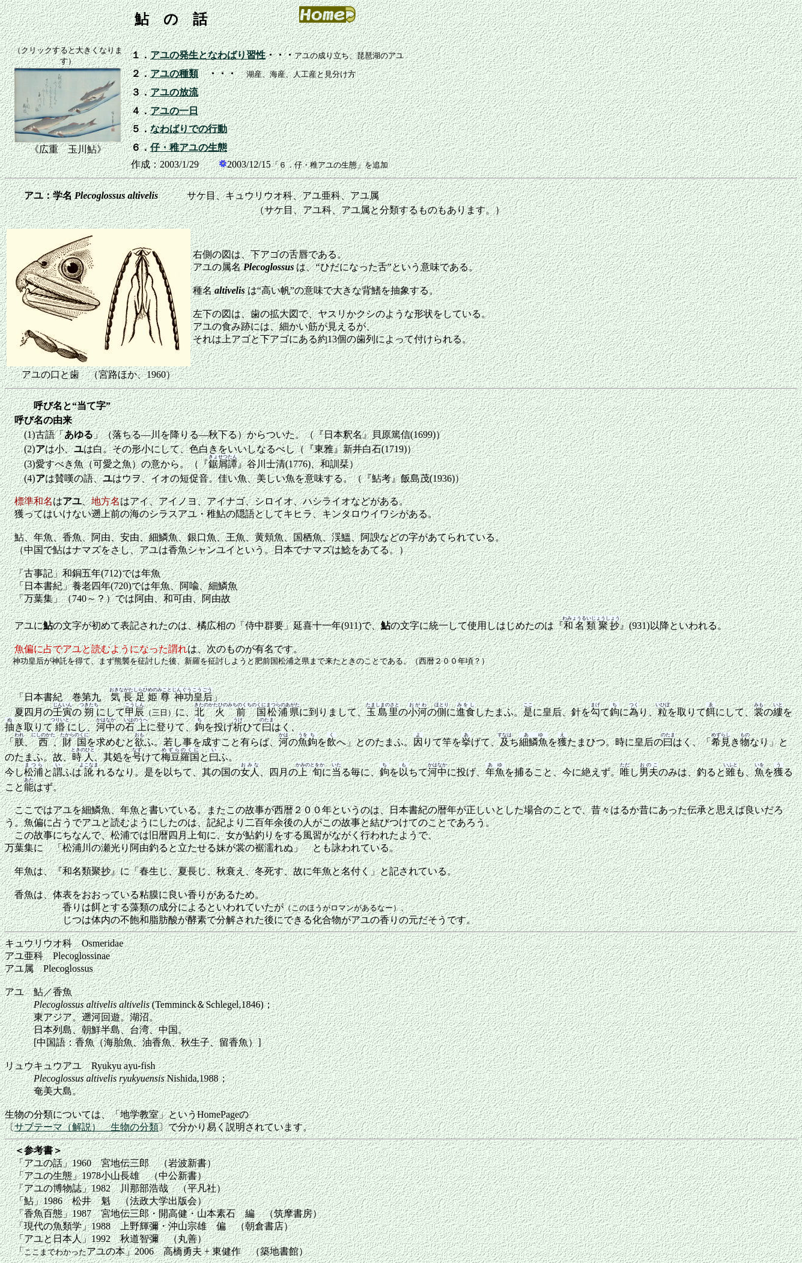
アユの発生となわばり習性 (208, 55)
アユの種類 (174, 73)
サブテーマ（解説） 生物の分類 (86, 1127)
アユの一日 (174, 111)
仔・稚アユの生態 (188, 147)
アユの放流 (174, 92)
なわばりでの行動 (188, 129)
